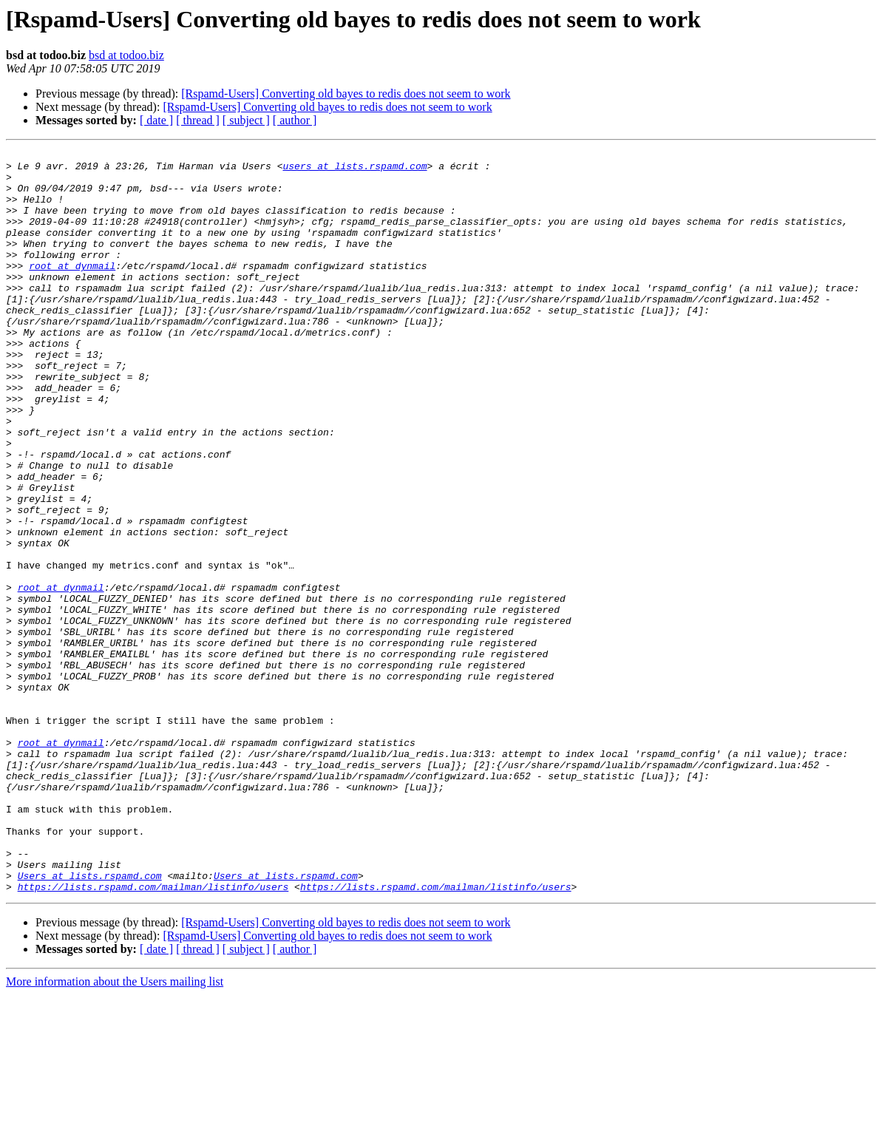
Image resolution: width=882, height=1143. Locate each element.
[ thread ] (198, 120)
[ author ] (295, 120)
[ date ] (156, 120)
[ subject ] (246, 120)
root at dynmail (72, 289)
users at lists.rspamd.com (354, 170)
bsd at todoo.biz (126, 55)
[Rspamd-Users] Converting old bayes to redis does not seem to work (345, 93)
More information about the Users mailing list (114, 1130)
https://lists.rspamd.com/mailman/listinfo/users (153, 1035)
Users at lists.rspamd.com (90, 1021)
